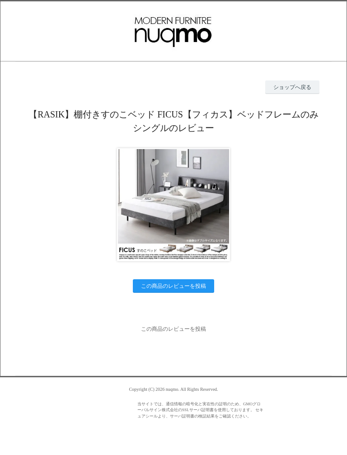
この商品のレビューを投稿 (173, 286)
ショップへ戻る (292, 87)
